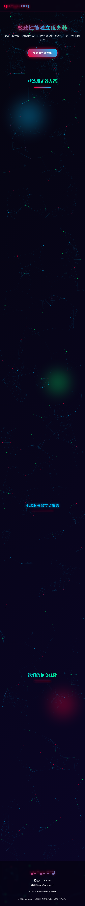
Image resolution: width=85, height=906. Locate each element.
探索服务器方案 (42, 52)
